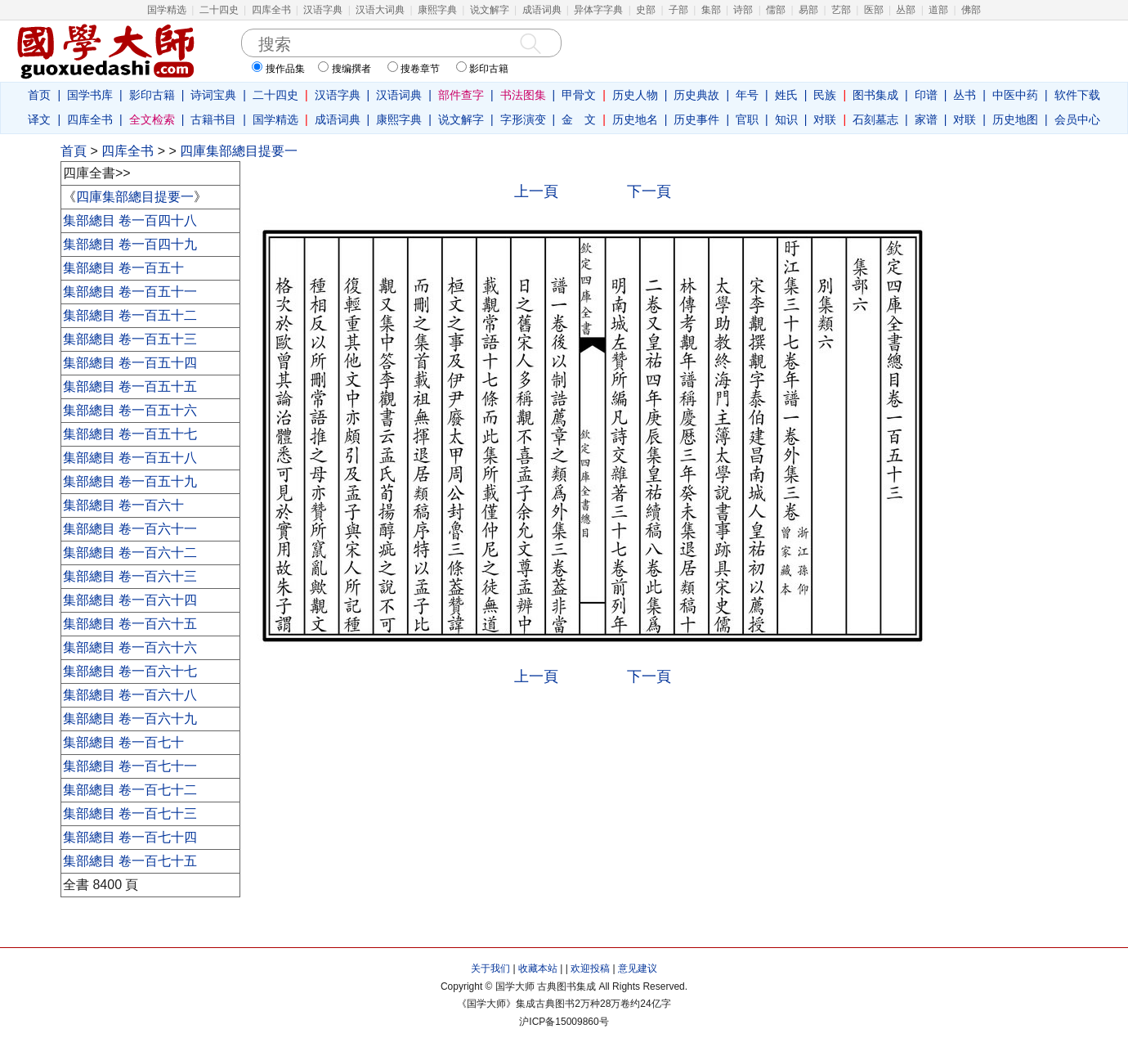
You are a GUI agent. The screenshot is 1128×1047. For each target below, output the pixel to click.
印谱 (926, 94)
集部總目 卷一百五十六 (130, 410)
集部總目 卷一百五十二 (130, 315)
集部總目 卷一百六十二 (130, 552)
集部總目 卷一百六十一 (130, 529)
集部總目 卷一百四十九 (130, 244)
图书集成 (875, 94)
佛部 (971, 10)
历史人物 (635, 94)
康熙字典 (437, 10)
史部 (646, 10)
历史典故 (696, 94)
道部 (938, 10)
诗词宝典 (213, 94)
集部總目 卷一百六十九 (130, 719)
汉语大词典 (380, 10)
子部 (678, 10)
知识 (786, 119)
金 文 (579, 119)
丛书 (964, 94)
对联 (824, 119)
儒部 (776, 10)
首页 (39, 94)
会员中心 (1077, 119)
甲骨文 (579, 94)
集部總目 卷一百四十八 (130, 220)
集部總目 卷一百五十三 (130, 339)
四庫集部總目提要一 (239, 151)
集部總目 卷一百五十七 (130, 434)
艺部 (841, 10)
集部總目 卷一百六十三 (130, 576)
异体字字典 (598, 10)
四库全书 (271, 10)
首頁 (73, 151)
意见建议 (637, 968)
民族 (824, 94)
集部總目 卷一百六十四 (130, 600)
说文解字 (489, 10)
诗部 (743, 10)
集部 (711, 10)
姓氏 (786, 94)
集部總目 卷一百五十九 (130, 481)
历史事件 (696, 119)
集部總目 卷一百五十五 (130, 386)
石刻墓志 (875, 119)
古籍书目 (213, 119)
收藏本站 (537, 968)
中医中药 (1015, 94)
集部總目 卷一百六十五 (130, 624)
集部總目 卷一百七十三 (130, 813)
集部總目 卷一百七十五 (130, 861)
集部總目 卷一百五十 (123, 268)
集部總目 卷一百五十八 (130, 458)
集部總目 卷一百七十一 (130, 766)
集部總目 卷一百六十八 (130, 695)
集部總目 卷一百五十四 (130, 363)
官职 (747, 119)
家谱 (926, 119)
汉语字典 (322, 10)
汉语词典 (399, 94)
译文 (39, 119)
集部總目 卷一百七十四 (130, 837)
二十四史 (219, 10)
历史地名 (635, 119)
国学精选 (166, 10)
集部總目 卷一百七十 (123, 742)
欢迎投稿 (590, 968)
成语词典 (542, 10)
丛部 (905, 10)
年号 (747, 94)
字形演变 (523, 119)
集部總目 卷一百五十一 (130, 292)
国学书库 (90, 94)
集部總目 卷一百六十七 (130, 671)
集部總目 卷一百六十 (123, 505)
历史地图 (1015, 119)
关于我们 (490, 968)
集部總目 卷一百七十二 (130, 790)
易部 (808, 10)
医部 (874, 10)
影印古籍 (152, 94)
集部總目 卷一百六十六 (130, 647)
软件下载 (1077, 94)
